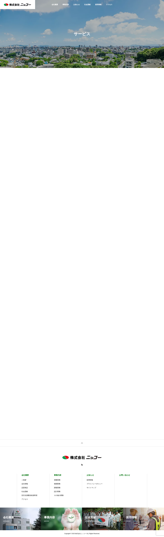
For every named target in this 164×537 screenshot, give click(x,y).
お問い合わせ (124, 475)
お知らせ (76, 4)
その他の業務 (59, 495)
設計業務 (57, 491)
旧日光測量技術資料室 (29, 495)
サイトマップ (91, 488)
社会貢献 (87, 4)
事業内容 (66, 4)
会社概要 (55, 4)
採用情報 (98, 4)
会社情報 (25, 484)
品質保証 (25, 488)
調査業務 (57, 488)
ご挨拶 (24, 480)
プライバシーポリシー (94, 484)
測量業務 (57, 480)
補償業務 (57, 484)
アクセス (109, 4)
